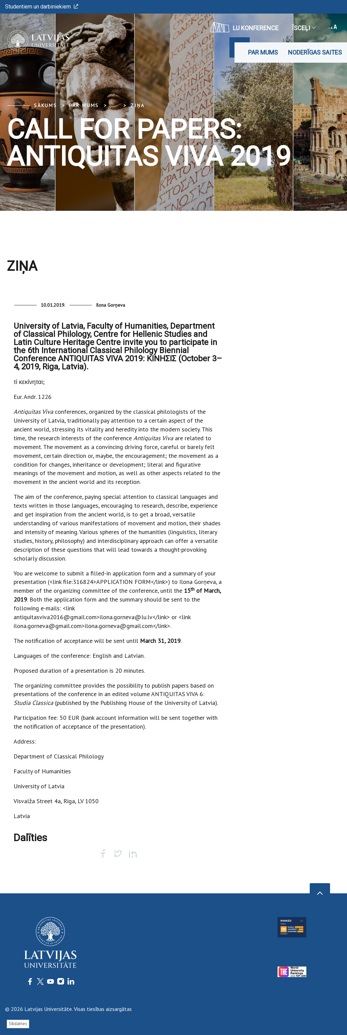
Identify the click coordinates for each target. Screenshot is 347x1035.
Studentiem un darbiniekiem (41, 6)
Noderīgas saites (315, 52)
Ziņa (137, 105)
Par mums (263, 52)
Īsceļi (303, 28)
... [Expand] (115, 105)
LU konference (244, 27)
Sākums (45, 105)
